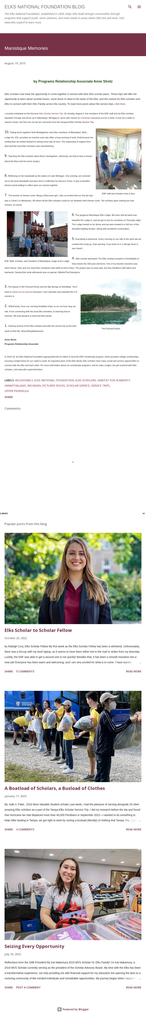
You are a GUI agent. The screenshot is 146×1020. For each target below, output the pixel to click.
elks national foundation (54, 380)
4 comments (25, 829)
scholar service (78, 385)
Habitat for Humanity (114, 380)
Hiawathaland (15, 385)
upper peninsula (17, 391)
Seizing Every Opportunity (34, 946)
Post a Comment (28, 987)
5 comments (25, 671)
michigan (34, 385)
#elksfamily (24, 380)
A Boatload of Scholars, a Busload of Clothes (55, 788)
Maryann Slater (65, 181)
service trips (100, 385)
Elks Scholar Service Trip (51, 113)
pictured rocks (53, 385)
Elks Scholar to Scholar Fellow (38, 630)
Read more (133, 671)
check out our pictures (22, 292)
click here (120, 103)
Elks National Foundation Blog (45, 6)
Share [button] (9, 397)
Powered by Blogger (73, 1009)
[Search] (130, 7)
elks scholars (85, 380)
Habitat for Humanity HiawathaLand (87, 118)
